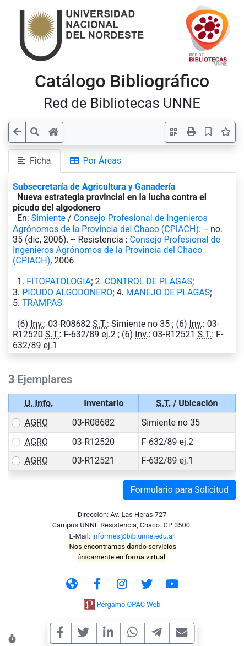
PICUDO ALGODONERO (67, 292)
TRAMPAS (42, 303)
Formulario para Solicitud (180, 489)
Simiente (48, 218)
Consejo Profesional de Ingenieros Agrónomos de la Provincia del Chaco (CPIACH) (110, 223)
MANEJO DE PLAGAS (168, 292)
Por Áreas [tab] (96, 160)
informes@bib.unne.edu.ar (133, 536)
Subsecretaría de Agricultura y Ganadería (94, 186)
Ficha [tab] (34, 160)
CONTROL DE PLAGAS (148, 281)
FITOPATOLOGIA (58, 281)
